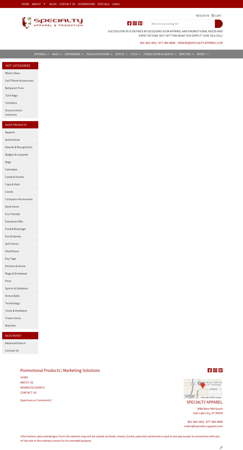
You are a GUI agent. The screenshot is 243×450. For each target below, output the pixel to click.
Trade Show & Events (158, 54)
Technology (12, 303)
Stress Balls (12, 296)
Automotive (12, 139)
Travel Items (13, 318)
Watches (10, 325)
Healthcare (12, 251)
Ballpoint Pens (14, 88)
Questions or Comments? (36, 400)
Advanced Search (15, 343)
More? (201, 54)
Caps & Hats (12, 184)
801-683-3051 (148, 43)
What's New (12, 73)
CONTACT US (28, 392)
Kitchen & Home (15, 266)
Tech (133, 54)
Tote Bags (11, 95)
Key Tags (10, 258)
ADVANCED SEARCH (32, 387)
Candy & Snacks (14, 177)
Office (119, 54)
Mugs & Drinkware (16, 273)
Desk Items (12, 206)
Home (25, 4)
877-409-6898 (166, 43)
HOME (24, 377)
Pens (8, 281)
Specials (104, 4)
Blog (53, 4)
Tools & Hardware (16, 310)
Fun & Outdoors (98, 54)
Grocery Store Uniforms (13, 112)
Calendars (11, 169)
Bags (55, 54)
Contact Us (67, 4)
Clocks (9, 191)
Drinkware (73, 54)
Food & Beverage (15, 229)
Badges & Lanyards (16, 154)
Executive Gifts (14, 221)
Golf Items (11, 243)
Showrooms (86, 4)
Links (116, 4)
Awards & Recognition (18, 147)
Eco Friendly (12, 214)
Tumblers (11, 103)
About (36, 4)
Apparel (40, 54)
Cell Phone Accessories (19, 80)
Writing (185, 54)
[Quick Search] (181, 24)
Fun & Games (13, 236)
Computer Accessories (19, 199)
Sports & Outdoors (16, 288)
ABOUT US (26, 382)
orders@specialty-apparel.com (200, 43)
